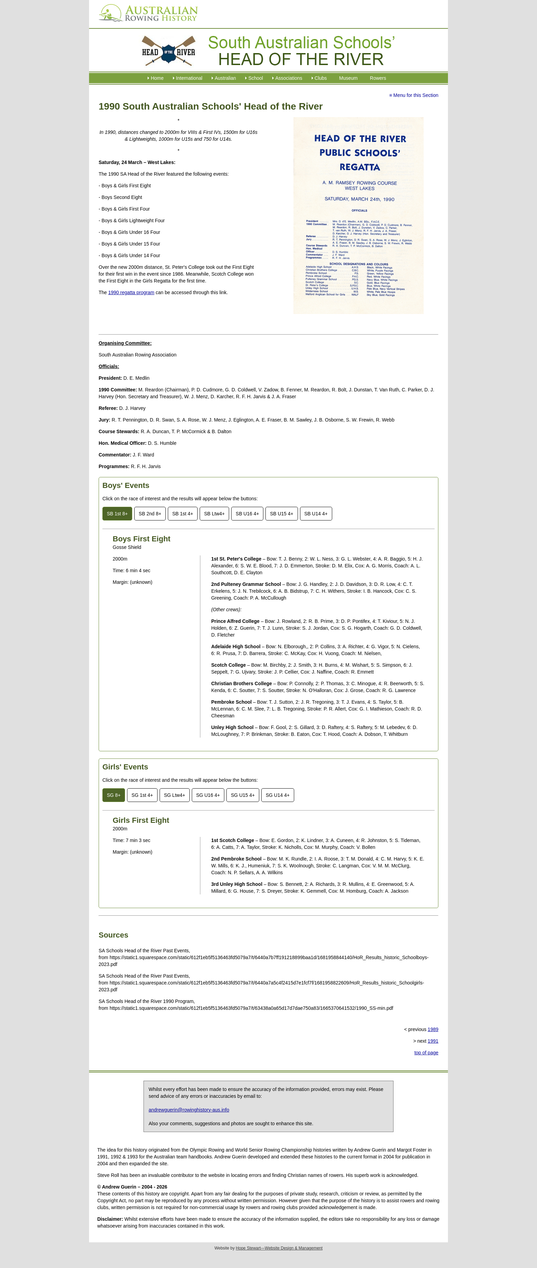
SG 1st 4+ (142, 795)
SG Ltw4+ (174, 795)
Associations (288, 78)
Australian (225, 78)
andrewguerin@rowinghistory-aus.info (189, 1110)
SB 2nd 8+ (150, 513)
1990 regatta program (131, 292)
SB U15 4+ (281, 513)
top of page (426, 1052)
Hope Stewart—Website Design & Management (279, 1248)
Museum (348, 78)
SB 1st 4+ (182, 513)
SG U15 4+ (243, 795)
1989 (433, 1029)
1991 (433, 1041)
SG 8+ (114, 795)
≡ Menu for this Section (413, 95)
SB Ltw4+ (214, 513)
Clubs (321, 78)
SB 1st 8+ (117, 513)
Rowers (378, 78)
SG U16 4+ (208, 795)
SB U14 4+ (316, 513)
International (189, 78)
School (255, 78)
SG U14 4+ (278, 795)
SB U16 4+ (247, 513)
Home (157, 78)
